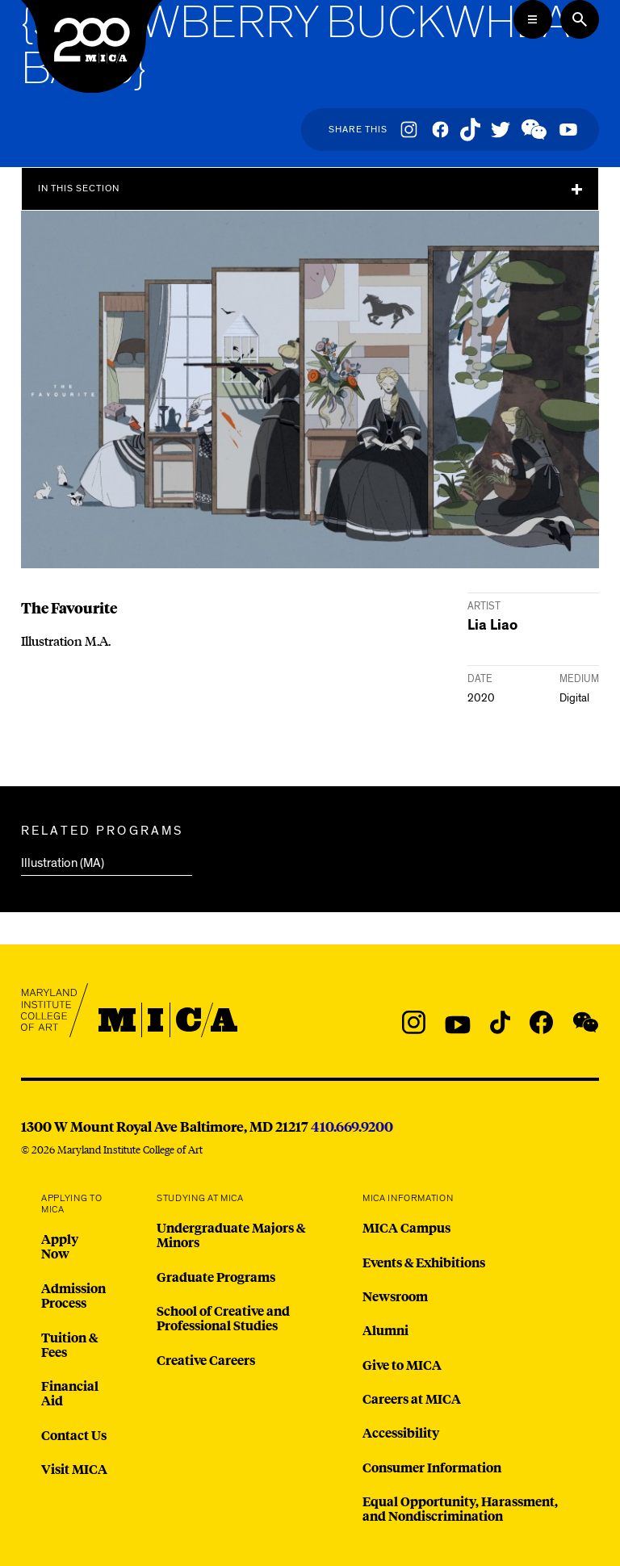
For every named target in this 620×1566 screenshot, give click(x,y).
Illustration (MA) (62, 863)
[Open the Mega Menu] (532, 19)
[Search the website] (579, 19)
